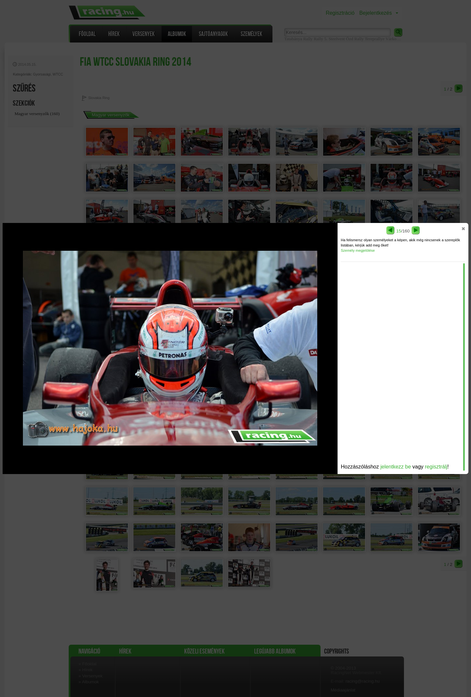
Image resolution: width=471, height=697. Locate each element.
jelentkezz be (395, 466)
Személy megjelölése (358, 250)
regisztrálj (436, 466)
